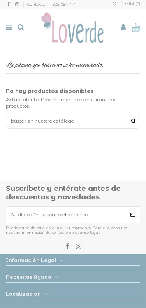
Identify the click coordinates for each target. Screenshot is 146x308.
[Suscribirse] (133, 215)
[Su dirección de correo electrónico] (66, 215)
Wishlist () (126, 4)
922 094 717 (64, 4)
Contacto (36, 4)
